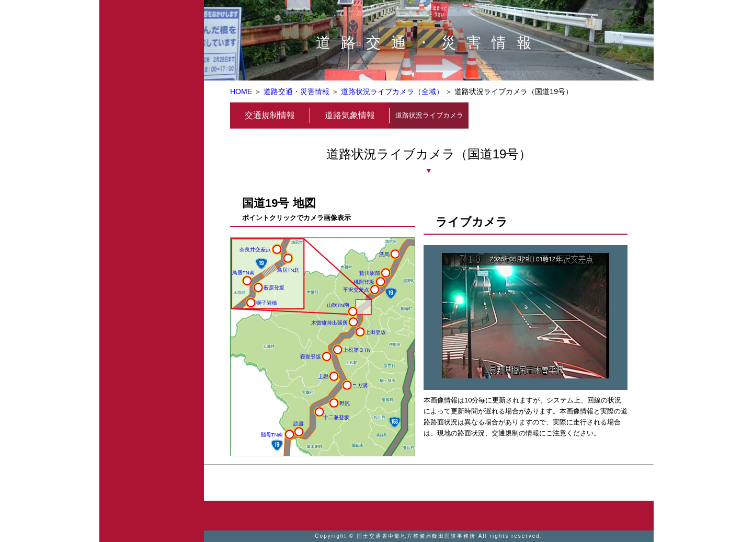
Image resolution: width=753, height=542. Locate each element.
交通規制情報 (270, 115)
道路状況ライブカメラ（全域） (392, 91)
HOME (241, 91)
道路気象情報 (350, 115)
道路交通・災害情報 (296, 91)
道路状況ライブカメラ (429, 115)
